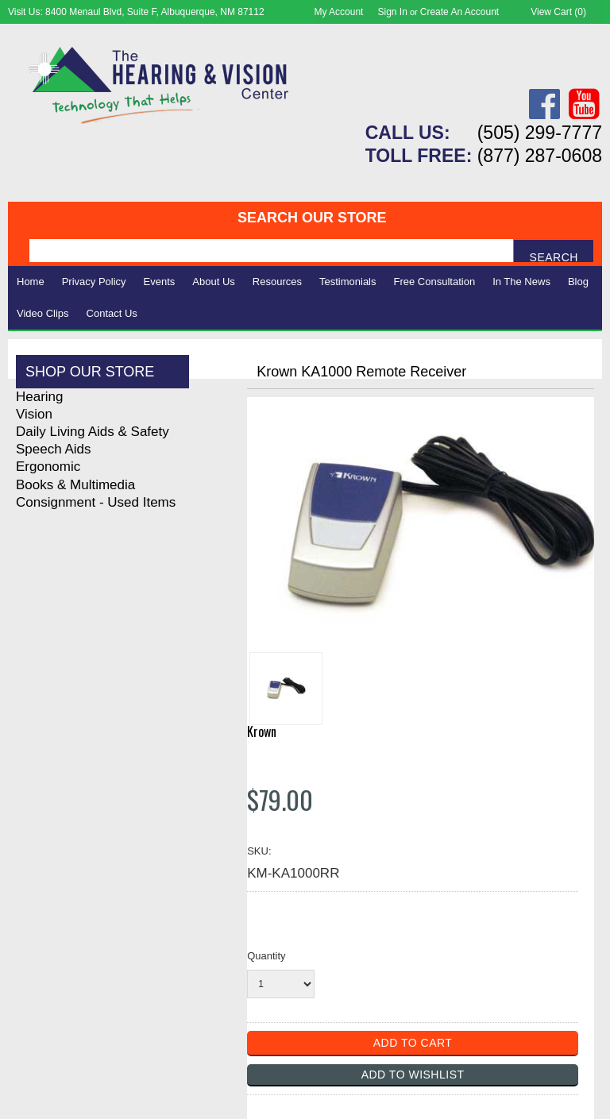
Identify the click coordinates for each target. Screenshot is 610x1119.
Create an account (459, 11)
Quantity (266, 956)
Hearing (40, 396)
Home (30, 281)
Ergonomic (48, 466)
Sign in (392, 11)
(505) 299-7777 (539, 132)
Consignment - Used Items (96, 502)
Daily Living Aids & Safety (92, 431)
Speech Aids (53, 449)
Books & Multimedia (75, 484)
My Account (338, 11)
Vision (34, 414)
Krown (261, 731)
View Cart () (558, 11)
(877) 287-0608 (539, 155)
